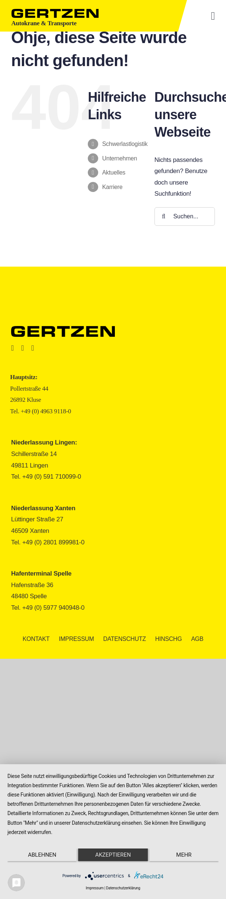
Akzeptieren (113, 854)
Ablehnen (42, 854)
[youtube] (32, 348)
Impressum (95, 888)
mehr (184, 854)
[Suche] (163, 216)
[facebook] (12, 348)
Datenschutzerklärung (123, 888)
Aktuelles (114, 172)
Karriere (112, 187)
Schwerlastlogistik (125, 144)
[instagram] (22, 348)
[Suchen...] (184, 216)
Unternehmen (119, 158)
